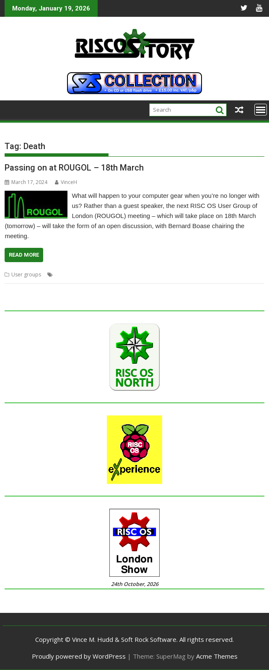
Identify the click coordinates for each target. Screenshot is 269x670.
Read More (24, 255)
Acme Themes (217, 656)
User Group (221, 274)
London (119, 274)
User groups (26, 274)
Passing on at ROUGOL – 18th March (74, 168)
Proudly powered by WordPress (79, 656)
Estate (79, 274)
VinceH (66, 182)
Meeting (141, 274)
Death (62, 274)
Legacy (98, 274)
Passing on (166, 274)
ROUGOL (193, 274)
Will (243, 274)
